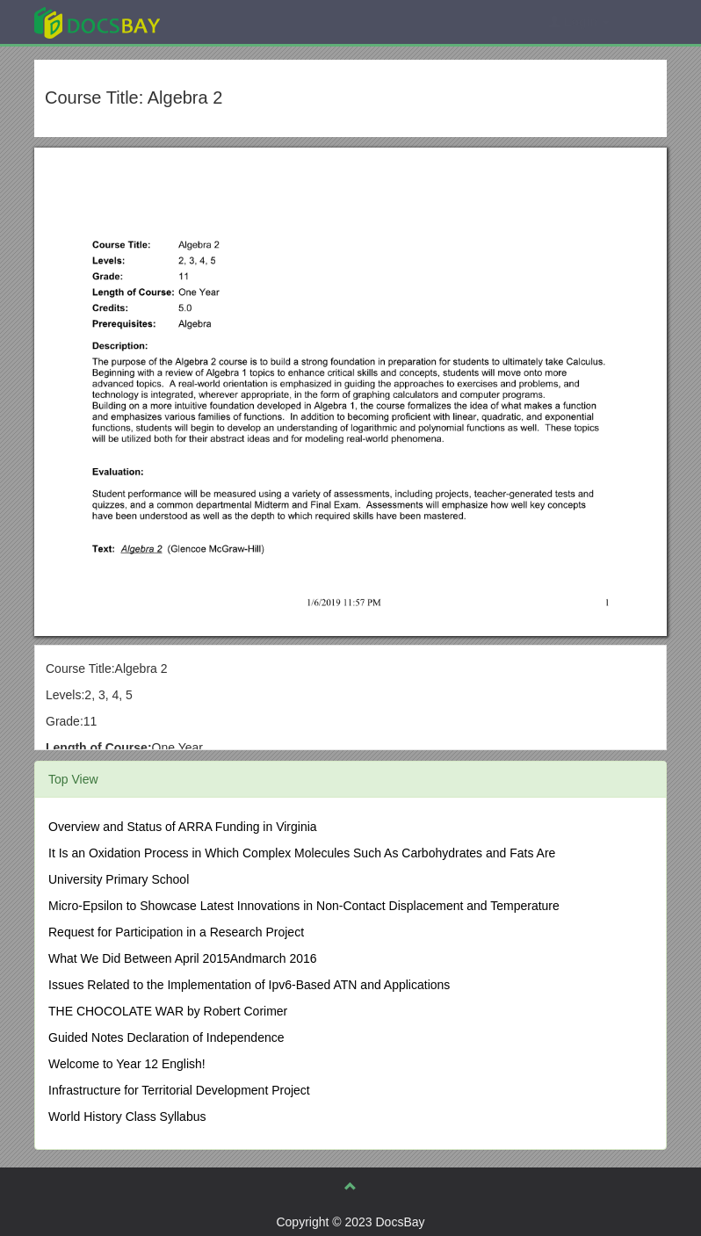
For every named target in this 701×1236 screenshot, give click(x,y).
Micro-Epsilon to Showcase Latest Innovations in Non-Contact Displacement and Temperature (304, 906)
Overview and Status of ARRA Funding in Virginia (182, 827)
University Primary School (118, 879)
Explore (229, 21)
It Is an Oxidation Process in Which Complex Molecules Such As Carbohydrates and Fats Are (301, 853)
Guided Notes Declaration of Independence (166, 1037)
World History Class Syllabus (127, 1117)
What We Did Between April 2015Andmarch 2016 (182, 958)
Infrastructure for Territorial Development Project (179, 1090)
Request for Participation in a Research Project (176, 932)
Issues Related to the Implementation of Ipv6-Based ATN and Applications (249, 985)
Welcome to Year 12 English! (127, 1064)
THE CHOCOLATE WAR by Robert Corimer (167, 1011)
